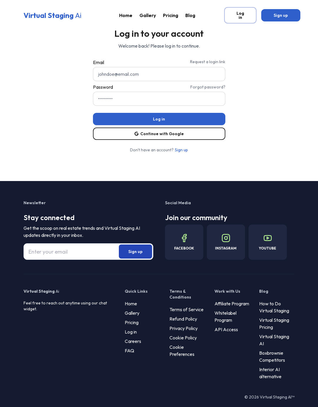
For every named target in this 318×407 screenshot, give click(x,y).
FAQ (129, 351)
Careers (133, 341)
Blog (190, 15)
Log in (131, 332)
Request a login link (207, 61)
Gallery (147, 15)
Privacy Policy (183, 328)
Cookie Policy (183, 338)
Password (103, 87)
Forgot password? (207, 87)
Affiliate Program (231, 303)
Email (98, 62)
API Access (226, 329)
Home (125, 15)
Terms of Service (186, 309)
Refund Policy (183, 319)
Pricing (170, 15)
